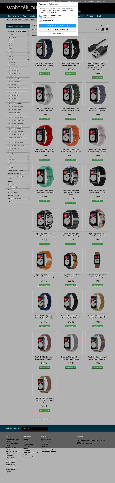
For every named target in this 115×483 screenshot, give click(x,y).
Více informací (57, 33)
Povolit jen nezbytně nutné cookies (57, 29)
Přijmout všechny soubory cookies (57, 25)
